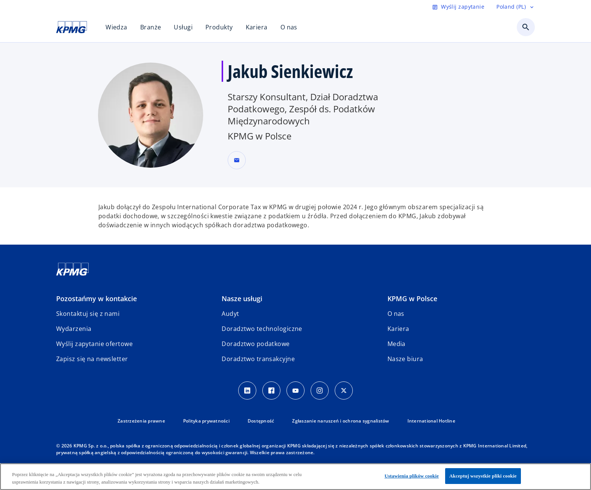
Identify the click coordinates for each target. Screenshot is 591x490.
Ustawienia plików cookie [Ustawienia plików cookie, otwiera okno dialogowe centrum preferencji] (411, 476)
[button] (237, 160)
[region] (295, 476)
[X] (344, 390)
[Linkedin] (247, 390)
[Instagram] (320, 390)
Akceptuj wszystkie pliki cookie (482, 476)
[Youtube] (295, 390)
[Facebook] (271, 390)
